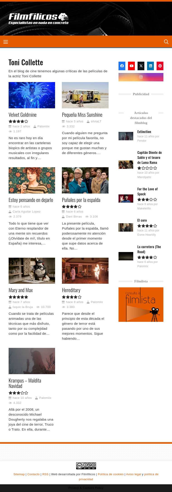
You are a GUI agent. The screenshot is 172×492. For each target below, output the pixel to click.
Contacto (33, 474)
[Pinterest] (160, 66)
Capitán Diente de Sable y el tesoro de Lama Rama (150, 157)
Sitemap (19, 474)
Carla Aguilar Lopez (26, 211)
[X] (141, 66)
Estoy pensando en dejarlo (31, 200)
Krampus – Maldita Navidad (25, 383)
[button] (6, 42)
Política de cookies (111, 474)
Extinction (144, 131)
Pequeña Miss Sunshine (82, 114)
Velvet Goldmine (23, 114)
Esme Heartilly (147, 234)
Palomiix (43, 126)
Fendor (142, 140)
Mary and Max (21, 290)
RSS (45, 474)
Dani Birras (74, 216)
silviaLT (96, 121)
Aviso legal (133, 474)
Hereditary (71, 290)
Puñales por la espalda (81, 200)
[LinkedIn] (150, 66)
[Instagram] (141, 77)
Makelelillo (144, 208)
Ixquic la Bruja (22, 306)
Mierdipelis (144, 177)
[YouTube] (131, 66)
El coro (142, 220)
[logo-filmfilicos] (39, 18)
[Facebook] (122, 66)
